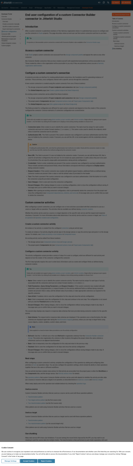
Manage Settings (11, 461)
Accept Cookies (28, 461)
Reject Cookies (46, 461)
